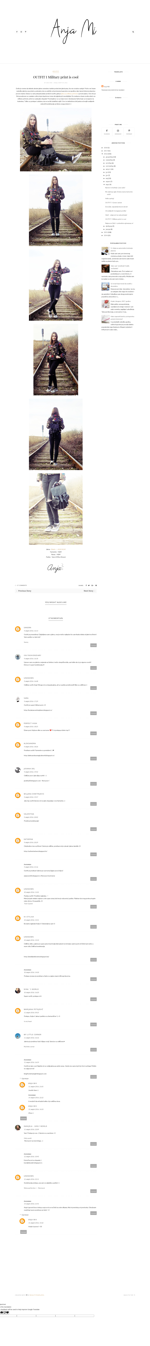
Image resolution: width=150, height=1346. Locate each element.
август (108, 169)
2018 (105, 148)
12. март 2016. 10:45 (31, 1156)
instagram (118, 132)
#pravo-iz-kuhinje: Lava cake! (115, 188)
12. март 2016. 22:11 (31, 1179)
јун (107, 175)
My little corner (32, 1034)
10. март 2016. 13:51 (31, 920)
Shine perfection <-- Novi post (34, 1188)
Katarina (28, 839)
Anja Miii (32, 1083)
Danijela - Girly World (35, 1126)
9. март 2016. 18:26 (31, 747)
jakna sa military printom (69, 94)
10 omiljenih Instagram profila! (115, 211)
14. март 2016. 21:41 (31, 1204)
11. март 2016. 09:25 (31, 1012)
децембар (109, 157)
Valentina (29, 814)
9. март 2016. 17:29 (31, 701)
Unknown (29, 678)
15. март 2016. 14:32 (35, 1223)
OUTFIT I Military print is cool (115, 219)
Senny (26, 642)
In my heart (28, 1021)
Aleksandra (30, 743)
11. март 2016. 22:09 (31, 1129)
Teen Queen (28, 904)
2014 (105, 235)
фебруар (109, 226)
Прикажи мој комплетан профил (113, 90)
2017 (105, 151)
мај (107, 178)
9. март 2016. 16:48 (31, 681)
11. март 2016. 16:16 (31, 1038)
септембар (109, 166)
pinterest (129, 132)
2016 (105, 154)
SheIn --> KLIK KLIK (58, 549)
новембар (109, 160)
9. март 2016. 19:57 (31, 797)
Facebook (107, 132)
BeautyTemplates (37, 1295)
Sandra (27, 627)
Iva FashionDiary (32, 655)
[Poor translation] (6, 1312)
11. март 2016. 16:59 (31, 1062)
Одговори (93, 645)
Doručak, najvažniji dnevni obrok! (116, 207)
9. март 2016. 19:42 (31, 772)
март (107, 184)
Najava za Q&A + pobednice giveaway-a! (119, 223)
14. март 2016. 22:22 (35, 1098)
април (108, 181)
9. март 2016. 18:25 (31, 726)
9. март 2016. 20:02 (31, 817)
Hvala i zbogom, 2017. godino (121, 301)
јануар (108, 229)
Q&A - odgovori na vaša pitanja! (116, 215)
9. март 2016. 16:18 (31, 658)
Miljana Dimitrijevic (34, 794)
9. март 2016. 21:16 (31, 867)
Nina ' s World (31, 989)
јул (107, 172)
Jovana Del (29, 769)
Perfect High (30, 723)
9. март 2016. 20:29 (31, 842)
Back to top (129, 1295)
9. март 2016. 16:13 (31, 631)
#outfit (56, 71)
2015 (105, 232)
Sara (26, 698)
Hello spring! (109, 198)
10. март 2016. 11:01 (31, 892)
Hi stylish (29, 917)
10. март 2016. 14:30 (31, 972)
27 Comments (22, 585)
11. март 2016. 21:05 (35, 1086)
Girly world (27, 1138)
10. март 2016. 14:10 (31, 940)
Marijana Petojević (33, 1009)
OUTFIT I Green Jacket (113, 202)
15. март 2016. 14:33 (35, 1109)
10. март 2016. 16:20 (31, 992)
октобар (108, 163)
